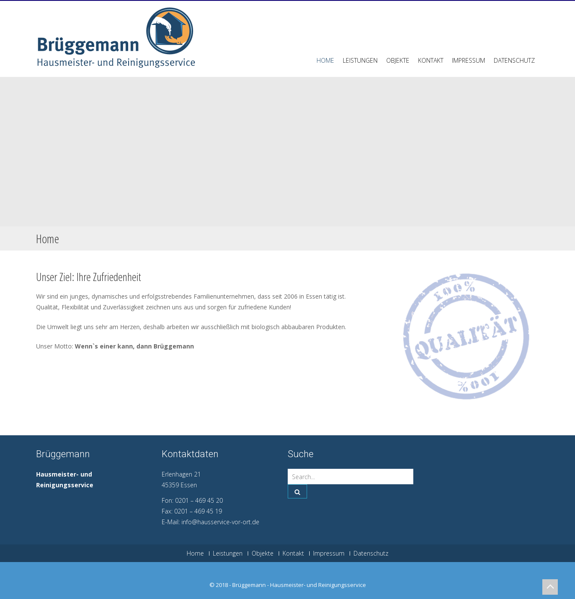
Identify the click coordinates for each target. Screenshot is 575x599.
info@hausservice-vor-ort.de (220, 522)
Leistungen (360, 60)
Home (325, 60)
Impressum (468, 60)
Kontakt (430, 60)
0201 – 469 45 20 (199, 500)
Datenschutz (514, 60)
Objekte (397, 60)
